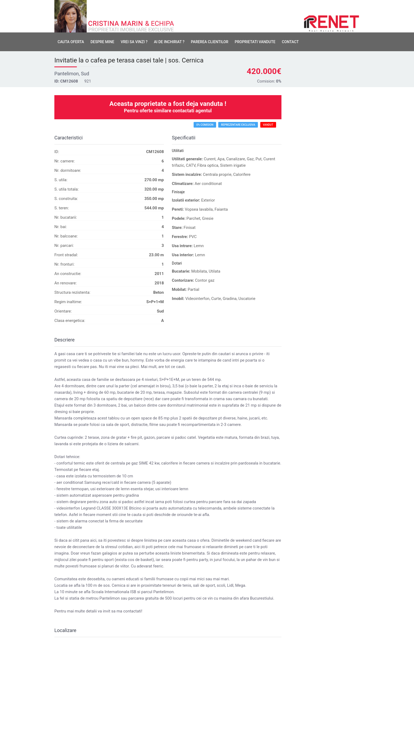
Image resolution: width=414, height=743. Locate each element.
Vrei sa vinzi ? (134, 42)
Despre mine (102, 42)
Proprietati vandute (255, 42)
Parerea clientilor (209, 42)
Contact (290, 42)
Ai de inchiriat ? (169, 42)
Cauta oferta (71, 42)
